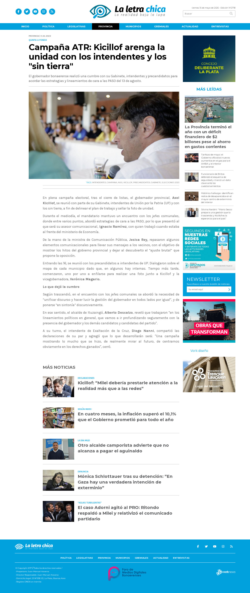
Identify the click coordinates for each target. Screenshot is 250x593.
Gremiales (161, 26)
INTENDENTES (99, 182)
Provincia (105, 26)
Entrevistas (220, 26)
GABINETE (156, 182)
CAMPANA (112, 182)
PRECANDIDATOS (141, 182)
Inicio (25, 26)
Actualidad (190, 26)
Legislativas (76, 26)
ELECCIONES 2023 (170, 182)
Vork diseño (199, 351)
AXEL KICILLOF (125, 182)
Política (48, 26)
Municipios (133, 26)
